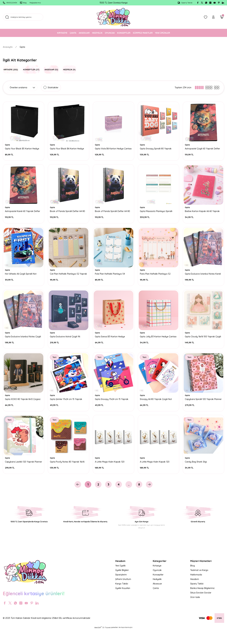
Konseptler (158, 577)
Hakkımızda (196, 577)
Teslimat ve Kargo (199, 572)
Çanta (156, 590)
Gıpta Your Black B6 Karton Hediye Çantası (67, 148)
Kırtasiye (157, 568)
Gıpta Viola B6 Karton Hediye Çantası (109, 148)
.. (129, 487)
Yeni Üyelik (120, 568)
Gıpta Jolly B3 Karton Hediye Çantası (154, 337)
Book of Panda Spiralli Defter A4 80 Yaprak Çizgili (112, 211)
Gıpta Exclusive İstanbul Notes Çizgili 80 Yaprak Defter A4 (23, 337)
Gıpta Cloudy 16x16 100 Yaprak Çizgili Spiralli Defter (203, 337)
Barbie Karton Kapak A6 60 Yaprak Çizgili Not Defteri (202, 211)
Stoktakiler (53, 87)
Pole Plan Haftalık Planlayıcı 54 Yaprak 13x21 (110, 274)
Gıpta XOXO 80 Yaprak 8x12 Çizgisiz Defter (23, 400)
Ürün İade (195, 599)
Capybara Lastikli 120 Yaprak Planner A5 (19, 463)
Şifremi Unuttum (123, 581)
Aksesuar (157, 586)
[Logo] (113, 17)
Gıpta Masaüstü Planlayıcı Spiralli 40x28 (156, 211)
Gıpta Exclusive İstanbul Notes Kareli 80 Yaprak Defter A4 (203, 274)
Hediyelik (157, 581)
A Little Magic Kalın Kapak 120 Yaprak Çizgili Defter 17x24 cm (110, 463)
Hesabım (194, 581)
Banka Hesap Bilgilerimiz (202, 590)
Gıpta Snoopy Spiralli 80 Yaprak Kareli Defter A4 (156, 148)
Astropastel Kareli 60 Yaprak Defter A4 (22, 211)
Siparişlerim (121, 577)
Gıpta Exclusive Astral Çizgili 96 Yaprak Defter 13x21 (65, 337)
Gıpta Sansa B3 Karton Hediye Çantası (110, 337)
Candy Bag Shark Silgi (196, 463)
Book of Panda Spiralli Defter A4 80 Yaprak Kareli (67, 211)
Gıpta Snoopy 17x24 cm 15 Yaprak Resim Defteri (112, 400)
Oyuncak (157, 572)
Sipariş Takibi (196, 586)
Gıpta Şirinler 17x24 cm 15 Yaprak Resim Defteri (66, 400)
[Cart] (221, 17)
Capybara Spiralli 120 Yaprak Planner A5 (199, 400)
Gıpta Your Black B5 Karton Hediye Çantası (22, 148)
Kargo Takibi (121, 586)
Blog (192, 568)
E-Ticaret (107, 630)
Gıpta (22, 47)
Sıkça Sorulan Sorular (200, 595)
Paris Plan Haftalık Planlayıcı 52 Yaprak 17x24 (155, 274)
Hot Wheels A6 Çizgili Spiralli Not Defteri (21, 274)
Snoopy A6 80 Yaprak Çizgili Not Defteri (156, 400)
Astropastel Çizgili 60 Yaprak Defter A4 (202, 148)
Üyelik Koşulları (122, 590)
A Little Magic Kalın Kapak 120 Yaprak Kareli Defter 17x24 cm (155, 463)
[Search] (34, 17)
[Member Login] (213, 17)
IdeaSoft (98, 630)
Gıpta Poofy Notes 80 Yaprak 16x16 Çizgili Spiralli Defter (67, 463)
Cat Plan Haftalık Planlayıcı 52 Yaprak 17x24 (65, 274)
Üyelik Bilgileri (122, 572)
